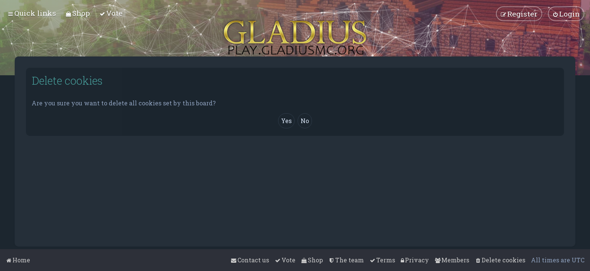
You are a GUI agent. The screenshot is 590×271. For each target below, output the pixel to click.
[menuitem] (78, 13)
